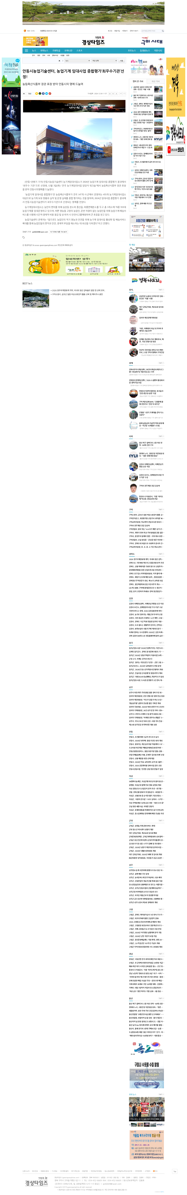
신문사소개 (25, 1171)
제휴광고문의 (45, 1171)
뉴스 (34, 50)
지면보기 (125, 31)
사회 (48, 55)
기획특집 (56, 50)
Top (175, 1171)
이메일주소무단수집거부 (124, 1171)
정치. (33, 55)
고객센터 (147, 1171)
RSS (155, 1171)
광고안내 (35, 1171)
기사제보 (54, 1171)
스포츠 (79, 50)
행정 (38, 55)
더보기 (160, 290)
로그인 (110, 31)
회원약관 (85, 1171)
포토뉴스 (132, 50)
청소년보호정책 (109, 1171)
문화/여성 (55, 55)
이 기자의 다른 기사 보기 (58, 232)
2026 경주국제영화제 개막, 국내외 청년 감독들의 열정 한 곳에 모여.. (78, 290)
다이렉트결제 (64, 1171)
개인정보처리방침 (96, 1171)
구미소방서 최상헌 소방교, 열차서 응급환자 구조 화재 (147, 269)
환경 (67, 55)
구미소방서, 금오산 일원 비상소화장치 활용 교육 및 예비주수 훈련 (77, 294)
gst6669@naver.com (40, 232)
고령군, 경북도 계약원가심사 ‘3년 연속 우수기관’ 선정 (147, 1119)
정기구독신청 (75, 1171)
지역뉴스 (44, 50)
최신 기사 (156, 81)
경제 (43, 55)
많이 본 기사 (138, 81)
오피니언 (68, 50)
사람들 (62, 55)
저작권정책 (138, 1171)
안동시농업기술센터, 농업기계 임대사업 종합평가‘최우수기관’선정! (73, 74)
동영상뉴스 (145, 50)
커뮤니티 (158, 50)
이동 (121, 61)
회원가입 (117, 31)
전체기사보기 (134, 31)
